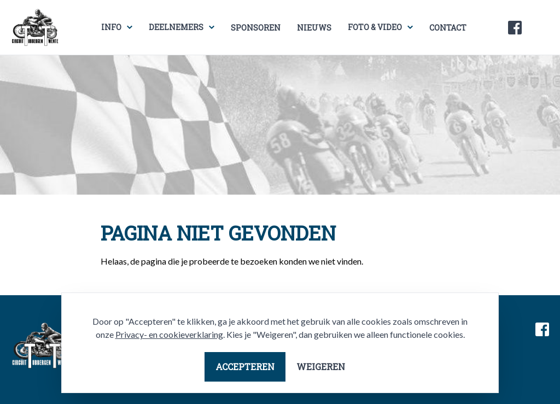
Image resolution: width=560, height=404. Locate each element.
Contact (447, 27)
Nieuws (314, 27)
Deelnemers (176, 27)
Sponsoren (256, 27)
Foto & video (375, 27)
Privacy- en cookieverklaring (169, 334)
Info (111, 27)
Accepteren (245, 366)
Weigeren (320, 366)
